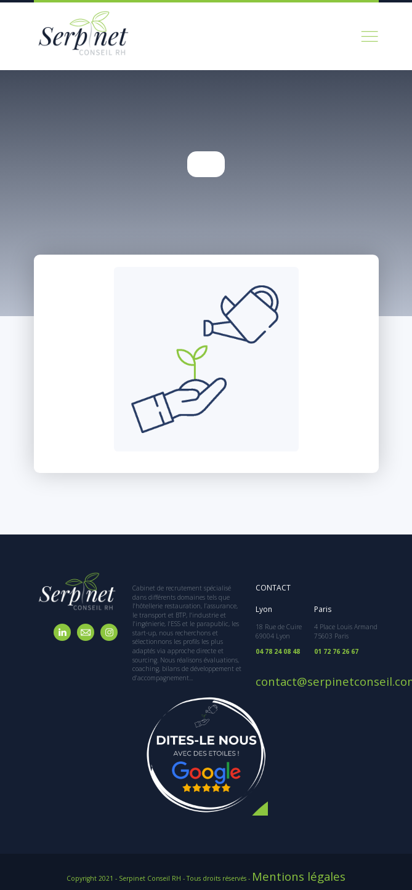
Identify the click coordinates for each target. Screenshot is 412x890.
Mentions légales (299, 871)
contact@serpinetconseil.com (302, 673)
